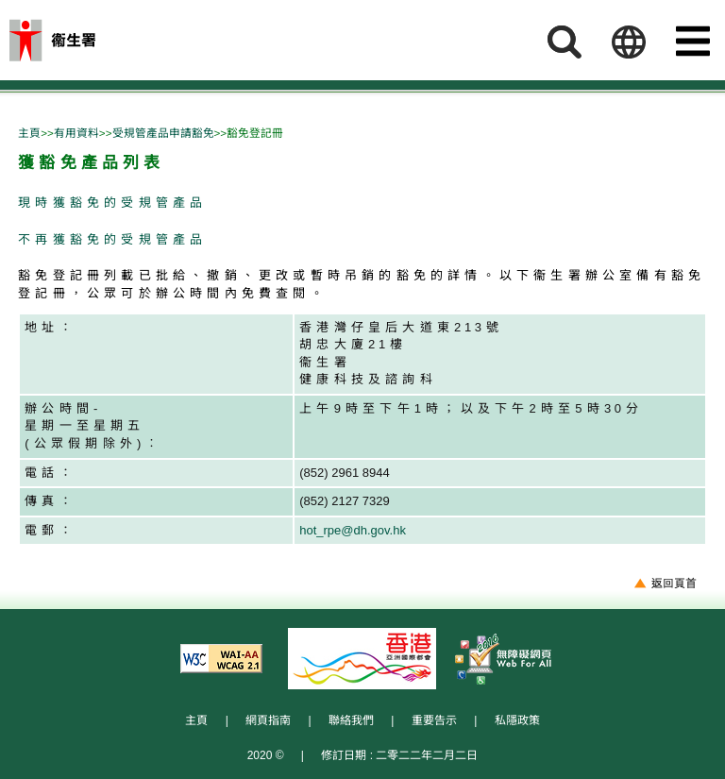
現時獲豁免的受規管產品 (112, 202)
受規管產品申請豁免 (163, 133)
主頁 (29, 133)
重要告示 (434, 720)
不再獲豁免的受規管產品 (112, 239)
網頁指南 (268, 720)
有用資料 (76, 133)
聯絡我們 (351, 720)
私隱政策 (517, 720)
